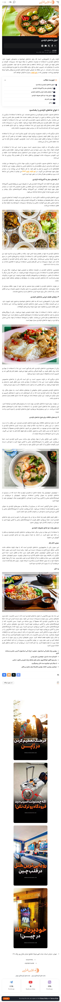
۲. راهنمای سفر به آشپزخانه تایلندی (43, 88)
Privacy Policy (44, 998)
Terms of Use (54, 998)
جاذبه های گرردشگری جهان (23, 976)
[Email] (45, 45)
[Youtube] (30, 985)
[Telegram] (11, 985)
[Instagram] (49, 985)
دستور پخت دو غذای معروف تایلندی (42, 96)
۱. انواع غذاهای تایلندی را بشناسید (45, 85)
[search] (14, 2)
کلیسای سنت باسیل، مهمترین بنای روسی (44, 657)
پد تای (50, 103)
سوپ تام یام (48, 99)
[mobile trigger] (57, 2)
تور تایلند (34, 72)
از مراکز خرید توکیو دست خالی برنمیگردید (44, 663)
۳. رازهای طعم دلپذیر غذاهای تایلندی (42, 92)
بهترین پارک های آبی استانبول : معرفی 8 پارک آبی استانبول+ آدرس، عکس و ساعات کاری (32, 652)
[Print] (42, 45)
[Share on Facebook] (52, 45)
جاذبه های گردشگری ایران (38, 976)
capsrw (54, 50)
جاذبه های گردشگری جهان (48, 36)
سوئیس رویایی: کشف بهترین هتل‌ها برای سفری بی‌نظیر (39, 667)
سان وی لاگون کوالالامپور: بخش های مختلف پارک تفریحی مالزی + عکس (34, 660)
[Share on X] (48, 45)
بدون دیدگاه (8, 683)
